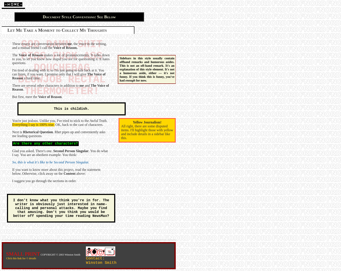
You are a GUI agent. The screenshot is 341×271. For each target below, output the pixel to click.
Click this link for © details (21, 258)
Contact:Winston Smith (101, 260)
